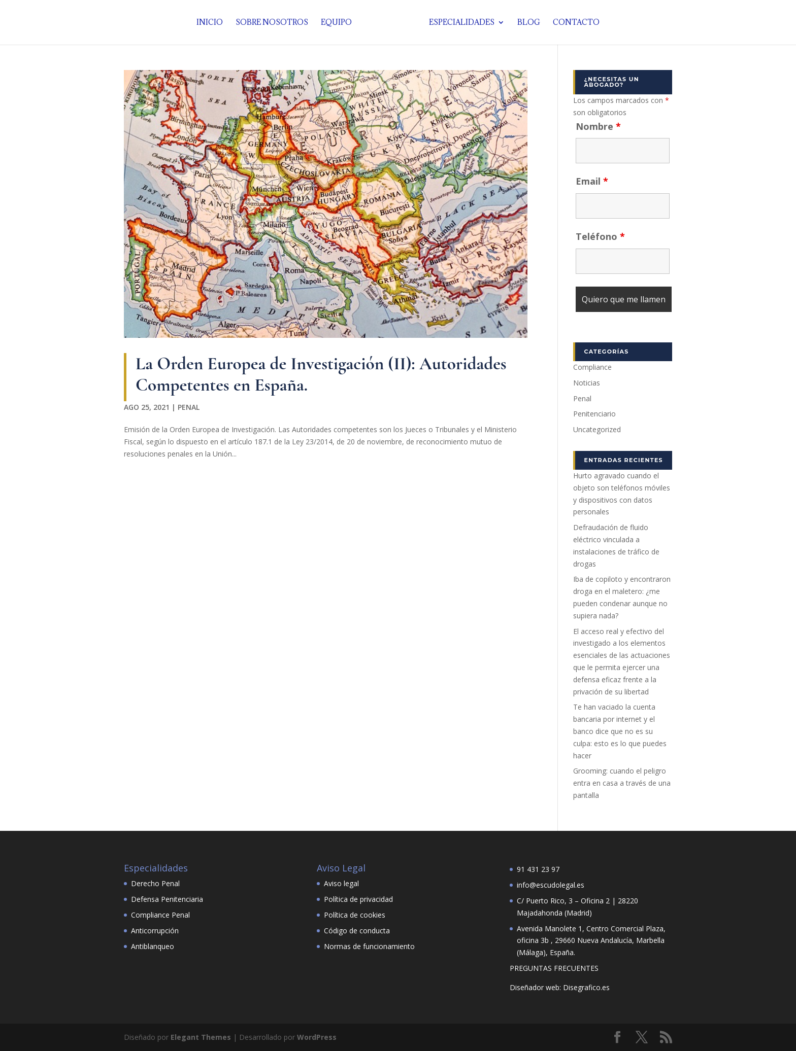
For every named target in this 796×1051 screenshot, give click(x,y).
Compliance (592, 367)
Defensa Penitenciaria (167, 899)
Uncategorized (597, 429)
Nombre (598, 126)
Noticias (586, 383)
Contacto (573, 23)
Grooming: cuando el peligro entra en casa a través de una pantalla (622, 783)
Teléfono (600, 236)
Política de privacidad (358, 899)
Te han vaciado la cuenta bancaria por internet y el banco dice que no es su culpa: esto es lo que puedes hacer (620, 731)
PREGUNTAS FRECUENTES (554, 968)
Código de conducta (357, 930)
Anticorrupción (155, 930)
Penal (189, 407)
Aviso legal (341, 883)
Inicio (212, 23)
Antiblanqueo (152, 946)
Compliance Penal (160, 915)
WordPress (317, 1037)
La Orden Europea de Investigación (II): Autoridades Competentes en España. (321, 374)
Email (592, 181)
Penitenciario (594, 413)
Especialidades (459, 23)
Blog (526, 23)
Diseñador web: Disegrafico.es (560, 987)
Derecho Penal (155, 883)
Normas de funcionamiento (369, 946)
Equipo (338, 23)
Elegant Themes (201, 1037)
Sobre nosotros (274, 23)
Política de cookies (354, 915)
